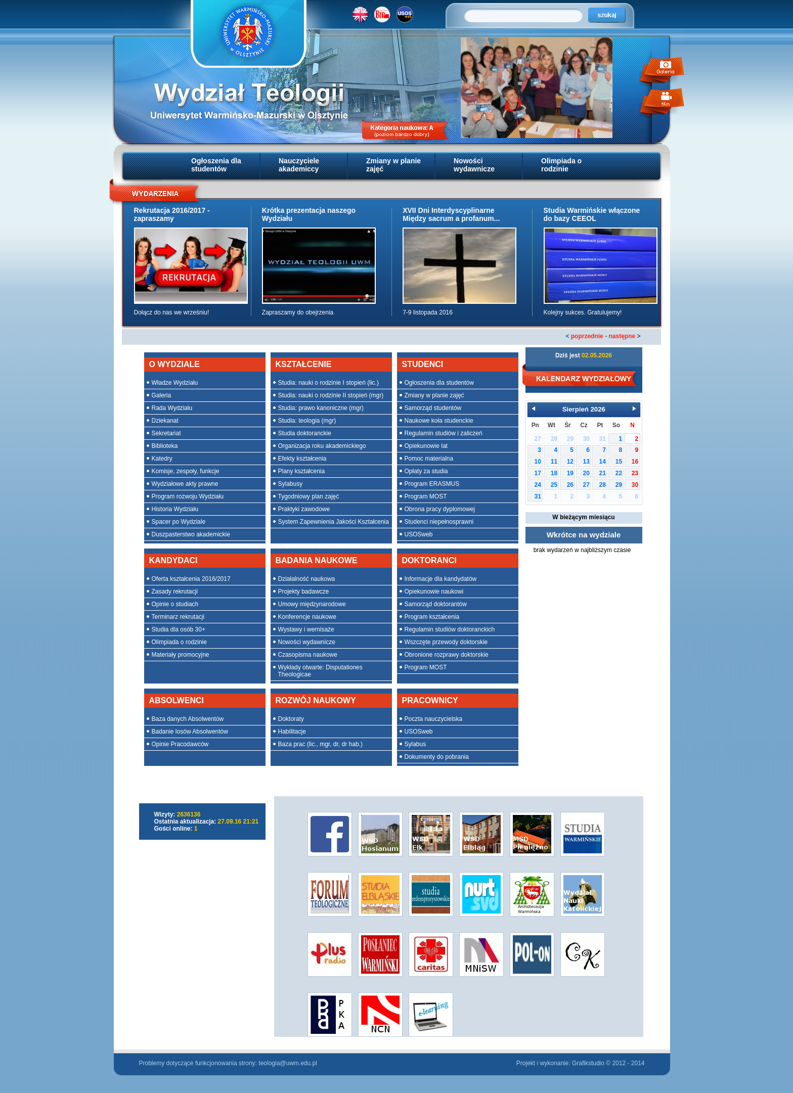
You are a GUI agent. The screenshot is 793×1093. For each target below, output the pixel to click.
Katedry (162, 458)
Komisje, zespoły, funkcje (185, 471)
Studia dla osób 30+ (178, 629)
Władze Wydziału (175, 382)
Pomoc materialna (429, 458)
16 (635, 461)
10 (538, 461)
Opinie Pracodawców (180, 744)
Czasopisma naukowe (307, 654)
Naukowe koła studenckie (439, 420)
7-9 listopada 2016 (428, 312)
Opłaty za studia (426, 471)
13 (586, 461)
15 (618, 461)
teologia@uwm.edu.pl (287, 1063)
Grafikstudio (588, 1063)
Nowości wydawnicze (474, 165)
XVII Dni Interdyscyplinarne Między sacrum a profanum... (451, 214)
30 (635, 484)
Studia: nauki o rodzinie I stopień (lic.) (328, 382)
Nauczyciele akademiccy (299, 165)
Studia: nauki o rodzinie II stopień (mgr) (331, 395)
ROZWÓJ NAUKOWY (316, 700)
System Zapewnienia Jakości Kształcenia (333, 521)
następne (621, 336)
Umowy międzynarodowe (312, 604)
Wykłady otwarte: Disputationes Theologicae (320, 671)
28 (602, 484)
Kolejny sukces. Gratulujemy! (583, 312)
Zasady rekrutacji (175, 591)
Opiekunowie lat (426, 445)
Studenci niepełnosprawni (439, 521)
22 (618, 473)
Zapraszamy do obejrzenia (297, 312)
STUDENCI (423, 364)
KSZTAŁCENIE (304, 364)
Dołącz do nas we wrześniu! (171, 312)
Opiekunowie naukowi (434, 591)
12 (570, 461)
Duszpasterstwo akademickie (191, 534)
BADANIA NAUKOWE (317, 560)
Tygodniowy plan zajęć (308, 496)
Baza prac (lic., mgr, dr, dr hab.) (320, 744)
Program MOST (426, 496)
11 (554, 461)
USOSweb (419, 534)
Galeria (161, 395)
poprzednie (587, 336)
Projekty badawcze (303, 591)
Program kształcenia (432, 616)
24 (538, 484)
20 (586, 473)
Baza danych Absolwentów (188, 718)
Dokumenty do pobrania (437, 756)
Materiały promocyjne (180, 654)
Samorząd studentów (433, 408)
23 (635, 473)
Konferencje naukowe (307, 616)
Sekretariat (166, 433)
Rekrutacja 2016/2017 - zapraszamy (172, 214)
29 (618, 484)
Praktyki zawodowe (304, 509)
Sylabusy (290, 483)
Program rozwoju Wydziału (188, 496)
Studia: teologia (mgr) (307, 420)
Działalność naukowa (306, 578)
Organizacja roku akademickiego (322, 445)
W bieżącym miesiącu (583, 517)
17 (538, 473)
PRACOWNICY (430, 700)
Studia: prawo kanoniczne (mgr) (321, 408)
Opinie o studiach (175, 604)
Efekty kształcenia (302, 458)
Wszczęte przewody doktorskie (446, 642)
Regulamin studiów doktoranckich (450, 629)
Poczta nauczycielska (434, 718)
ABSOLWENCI (176, 700)
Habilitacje (292, 731)
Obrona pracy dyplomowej (440, 509)
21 (602, 473)
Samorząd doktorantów (436, 604)
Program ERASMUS (432, 483)
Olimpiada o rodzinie (561, 165)
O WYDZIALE (174, 364)
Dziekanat (165, 420)
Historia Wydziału (175, 509)
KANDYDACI (173, 560)
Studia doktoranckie (304, 433)
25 (554, 484)
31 (538, 496)
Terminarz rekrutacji (178, 616)
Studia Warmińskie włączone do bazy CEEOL (592, 214)
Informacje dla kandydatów (441, 578)
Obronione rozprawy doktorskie (447, 654)
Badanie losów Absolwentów (190, 731)
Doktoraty (291, 718)
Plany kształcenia (301, 471)
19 (570, 473)
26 (570, 484)
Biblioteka (165, 445)
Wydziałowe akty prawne (185, 483)
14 (602, 461)
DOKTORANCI (429, 560)
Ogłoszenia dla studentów (216, 165)
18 (554, 473)
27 (586, 484)
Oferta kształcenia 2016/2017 (191, 578)
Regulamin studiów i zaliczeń (443, 433)
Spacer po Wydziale (179, 521)
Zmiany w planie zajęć (393, 165)
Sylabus (415, 744)
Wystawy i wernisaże (306, 629)
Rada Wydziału (172, 408)
